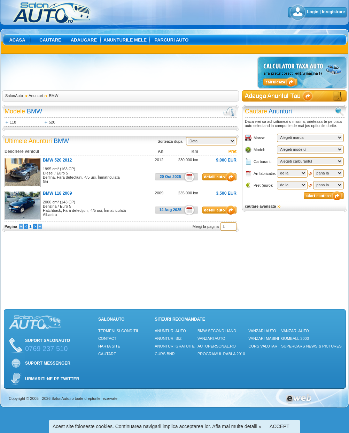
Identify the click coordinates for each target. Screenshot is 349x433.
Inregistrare (333, 11)
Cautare (50, 40)
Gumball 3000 (295, 338)
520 (52, 122)
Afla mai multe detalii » (236, 426)
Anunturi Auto (170, 331)
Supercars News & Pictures (311, 346)
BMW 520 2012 (57, 160)
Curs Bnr (164, 354)
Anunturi (36, 96)
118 (13, 122)
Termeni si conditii (118, 331)
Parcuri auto (172, 40)
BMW (53, 96)
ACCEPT (279, 426)
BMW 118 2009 (57, 193)
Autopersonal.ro (216, 346)
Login (313, 11)
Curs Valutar (262, 346)
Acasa (17, 40)
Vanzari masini (263, 338)
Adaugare (84, 40)
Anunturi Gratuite (175, 346)
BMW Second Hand (216, 331)
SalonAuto (14, 96)
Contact (107, 338)
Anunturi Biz (168, 338)
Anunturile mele (125, 40)
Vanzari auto (211, 338)
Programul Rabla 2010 (221, 354)
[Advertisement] (128, 72)
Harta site (109, 346)
